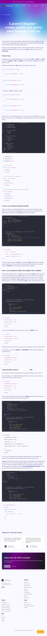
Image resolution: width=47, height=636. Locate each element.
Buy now (7, 566)
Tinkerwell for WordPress (5, 609)
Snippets (25, 595)
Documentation (26, 605)
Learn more (14, 566)
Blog (42, 5)
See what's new (31, 1)
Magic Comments (20, 278)
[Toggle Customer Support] (41, 632)
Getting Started (4, 602)
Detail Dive (26, 582)
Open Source (3, 617)
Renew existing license (28, 604)
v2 (32, 605)
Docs (30, 5)
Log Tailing (26, 589)
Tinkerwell (19, 117)
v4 (30, 605)
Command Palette (27, 592)
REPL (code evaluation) (28, 587)
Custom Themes (27, 597)
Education (3, 619)
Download (26, 602)
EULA (2, 615)
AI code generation (27, 583)
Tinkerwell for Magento (5, 607)
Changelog (36, 5)
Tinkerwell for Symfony (5, 605)
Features (23, 5)
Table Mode (26, 590)
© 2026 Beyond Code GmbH (20, 630)
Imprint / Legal (30, 630)
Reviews (17, 5)
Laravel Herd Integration (28, 594)
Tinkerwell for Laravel (5, 604)
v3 (31, 605)
